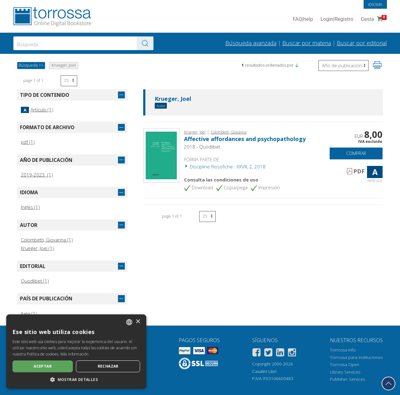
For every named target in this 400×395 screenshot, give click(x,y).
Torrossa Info (343, 350)
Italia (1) (29, 313)
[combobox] (83, 43)
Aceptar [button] (43, 366)
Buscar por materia (306, 43)
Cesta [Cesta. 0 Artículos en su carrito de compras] (373, 19)
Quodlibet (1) (35, 281)
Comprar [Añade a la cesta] (356, 153)
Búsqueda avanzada (250, 43)
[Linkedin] (280, 353)
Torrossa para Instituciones (356, 357)
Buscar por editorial (362, 43)
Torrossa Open (344, 364)
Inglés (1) (30, 207)
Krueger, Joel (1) (37, 248)
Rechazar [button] (108, 366)
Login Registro (336, 19)
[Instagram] (292, 353)
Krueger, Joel (173, 99)
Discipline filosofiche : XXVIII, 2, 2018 (225, 166)
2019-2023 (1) (37, 175)
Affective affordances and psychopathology (245, 139)
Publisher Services (347, 379)
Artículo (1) (37, 109)
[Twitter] (268, 353)
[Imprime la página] (377, 65)
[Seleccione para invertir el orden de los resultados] (343, 65)
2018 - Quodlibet (202, 146)
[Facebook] (256, 353)
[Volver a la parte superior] (388, 383)
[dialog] (76, 351)
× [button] (137, 321)
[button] (297, 65)
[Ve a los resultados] (145, 43)
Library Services (345, 372)
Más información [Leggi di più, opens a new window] (74, 354)
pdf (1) (28, 142)
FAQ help (303, 19)
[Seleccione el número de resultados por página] (69, 80)
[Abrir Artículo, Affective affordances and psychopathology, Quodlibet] (161, 155)
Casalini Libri (264, 371)
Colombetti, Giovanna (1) (47, 240)
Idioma (375, 4)
